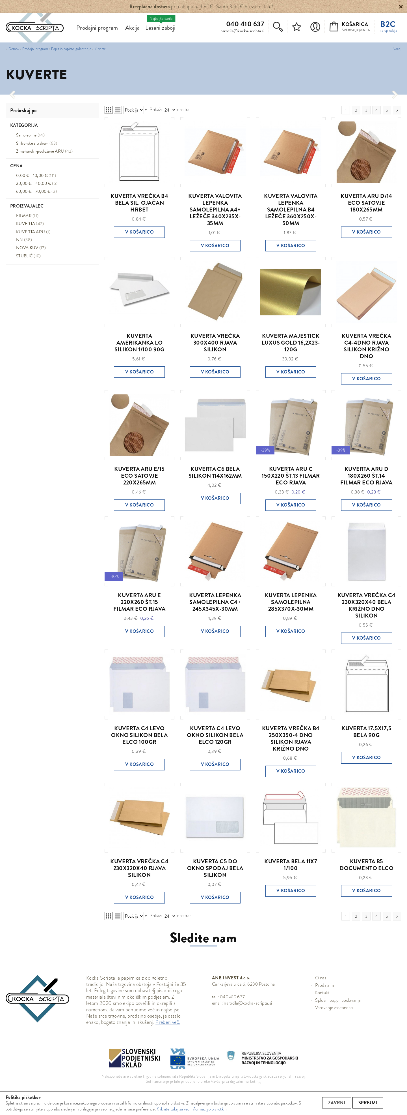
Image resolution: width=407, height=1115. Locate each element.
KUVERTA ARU (33, 232)
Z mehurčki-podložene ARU (44, 151)
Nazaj (397, 49)
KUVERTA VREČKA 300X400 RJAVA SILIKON (215, 343)
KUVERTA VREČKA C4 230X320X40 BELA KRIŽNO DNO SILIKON (366, 605)
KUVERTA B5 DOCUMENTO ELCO (366, 864)
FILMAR (27, 216)
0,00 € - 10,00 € (36, 175)
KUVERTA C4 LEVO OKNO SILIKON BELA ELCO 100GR (139, 735)
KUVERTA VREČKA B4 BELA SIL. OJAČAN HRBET (139, 203)
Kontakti (322, 992)
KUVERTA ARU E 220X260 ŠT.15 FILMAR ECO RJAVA (139, 602)
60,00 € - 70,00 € (36, 191)
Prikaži (156, 109)
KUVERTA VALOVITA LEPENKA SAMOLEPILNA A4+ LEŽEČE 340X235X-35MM (215, 209)
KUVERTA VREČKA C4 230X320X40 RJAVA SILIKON (139, 868)
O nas (320, 978)
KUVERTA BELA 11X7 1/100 (290, 864)
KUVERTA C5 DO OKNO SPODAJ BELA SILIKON (215, 868)
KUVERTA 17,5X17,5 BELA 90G (366, 731)
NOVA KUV (31, 248)
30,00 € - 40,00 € (36, 183)
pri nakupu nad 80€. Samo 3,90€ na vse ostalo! (201, 6)
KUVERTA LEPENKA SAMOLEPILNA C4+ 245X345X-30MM (215, 602)
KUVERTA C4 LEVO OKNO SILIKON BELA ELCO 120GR (215, 735)
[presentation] (12, 94)
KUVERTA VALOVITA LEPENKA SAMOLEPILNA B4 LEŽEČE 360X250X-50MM (290, 209)
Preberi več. (167, 1022)
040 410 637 (245, 24)
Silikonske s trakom (36, 143)
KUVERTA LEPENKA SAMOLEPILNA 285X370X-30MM (291, 602)
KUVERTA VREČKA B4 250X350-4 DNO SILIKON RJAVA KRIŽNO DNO (291, 738)
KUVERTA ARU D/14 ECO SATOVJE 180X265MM (366, 203)
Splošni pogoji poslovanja (338, 1000)
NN (24, 240)
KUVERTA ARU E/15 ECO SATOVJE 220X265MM (139, 476)
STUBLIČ (28, 256)
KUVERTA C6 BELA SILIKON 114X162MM (215, 472)
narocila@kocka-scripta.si (242, 30)
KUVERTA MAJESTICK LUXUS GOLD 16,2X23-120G (291, 343)
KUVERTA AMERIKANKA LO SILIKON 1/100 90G (139, 343)
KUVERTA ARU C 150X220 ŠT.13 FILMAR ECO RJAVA (291, 476)
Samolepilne (30, 135)
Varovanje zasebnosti (334, 1007)
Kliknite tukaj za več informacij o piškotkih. (192, 1109)
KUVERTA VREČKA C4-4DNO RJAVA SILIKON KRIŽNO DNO (366, 346)
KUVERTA (30, 224)
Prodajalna (325, 985)
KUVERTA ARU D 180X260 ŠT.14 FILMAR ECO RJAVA (366, 476)
